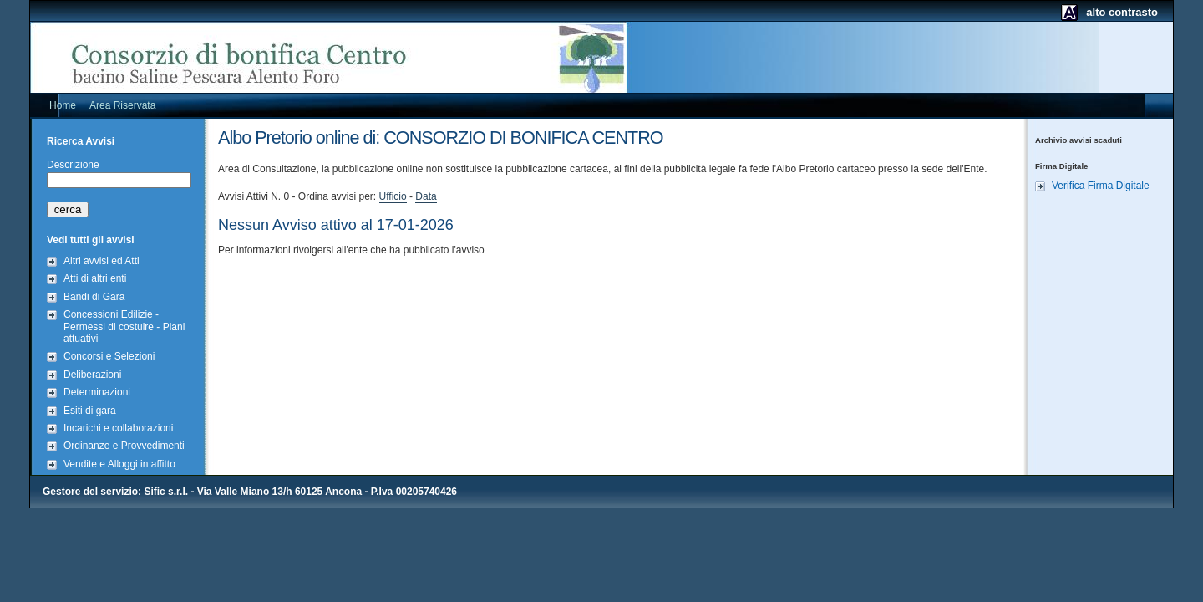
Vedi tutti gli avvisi (91, 240)
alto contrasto (1122, 12)
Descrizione (73, 165)
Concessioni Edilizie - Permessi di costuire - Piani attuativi (124, 326)
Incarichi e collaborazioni (118, 428)
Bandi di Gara (93, 297)
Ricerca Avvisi (80, 141)
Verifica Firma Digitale (1101, 185)
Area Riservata (122, 105)
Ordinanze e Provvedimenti (124, 446)
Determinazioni (96, 392)
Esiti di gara (89, 410)
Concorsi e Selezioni (109, 356)
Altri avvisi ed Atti (101, 261)
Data (425, 196)
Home (62, 105)
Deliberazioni (92, 374)
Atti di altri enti (94, 278)
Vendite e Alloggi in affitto (119, 464)
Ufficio (393, 196)
